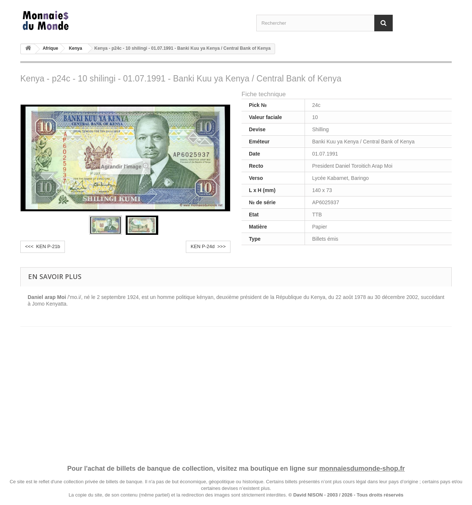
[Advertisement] (236, 388)
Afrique (50, 48)
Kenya (75, 48)
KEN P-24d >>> (208, 246)
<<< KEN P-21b (42, 246)
